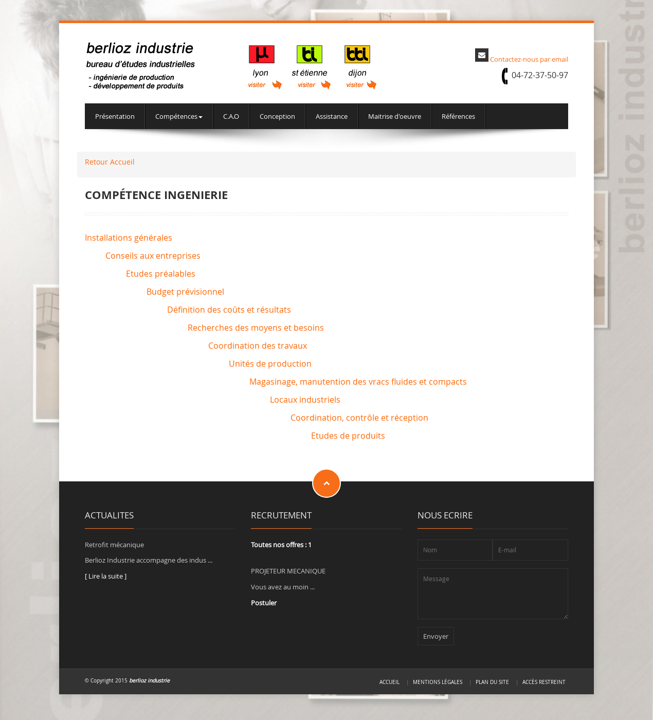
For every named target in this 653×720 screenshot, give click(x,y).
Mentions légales (437, 682)
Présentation (115, 116)
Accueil (389, 682)
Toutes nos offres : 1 (281, 544)
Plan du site (492, 682)
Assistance (332, 116)
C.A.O (231, 116)
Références (458, 116)
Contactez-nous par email (529, 59)
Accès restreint (544, 682)
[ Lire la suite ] (105, 576)
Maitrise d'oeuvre (394, 116)
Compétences (179, 116)
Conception (277, 116)
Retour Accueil (110, 162)
